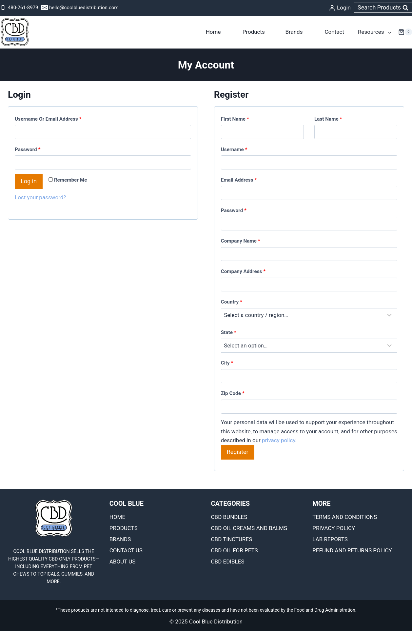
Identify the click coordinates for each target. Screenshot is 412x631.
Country (231, 302)
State (228, 332)
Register (237, 451)
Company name (240, 241)
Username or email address (49, 119)
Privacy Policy (333, 528)
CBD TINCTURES (231, 539)
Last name (328, 119)
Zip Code (233, 393)
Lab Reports (330, 539)
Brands (294, 32)
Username (235, 150)
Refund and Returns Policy (352, 550)
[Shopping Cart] (405, 32)
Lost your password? (40, 197)
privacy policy (278, 440)
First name (235, 119)
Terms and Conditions (344, 517)
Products (254, 32)
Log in (29, 181)
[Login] (340, 8)
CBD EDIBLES (228, 561)
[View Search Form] (383, 8)
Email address (240, 180)
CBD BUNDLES (229, 517)
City (227, 363)
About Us (122, 561)
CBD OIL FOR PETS (234, 550)
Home (213, 32)
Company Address (243, 271)
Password (29, 150)
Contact (334, 32)
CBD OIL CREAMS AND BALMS (249, 528)
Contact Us (126, 550)
